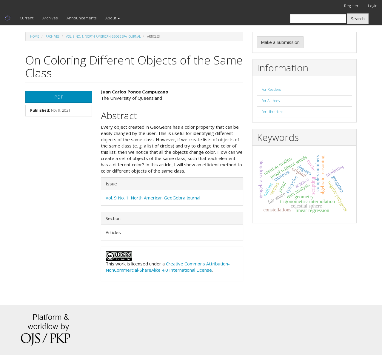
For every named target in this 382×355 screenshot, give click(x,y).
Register (351, 5)
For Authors (270, 100)
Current (26, 18)
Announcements (81, 18)
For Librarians (272, 111)
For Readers (271, 89)
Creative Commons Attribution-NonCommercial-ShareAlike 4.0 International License (168, 267)
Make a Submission (280, 42)
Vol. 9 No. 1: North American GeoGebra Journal (103, 36)
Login (373, 5)
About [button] (112, 18)
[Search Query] (318, 18)
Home (34, 36)
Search (358, 18)
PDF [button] (58, 97)
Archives (50, 18)
